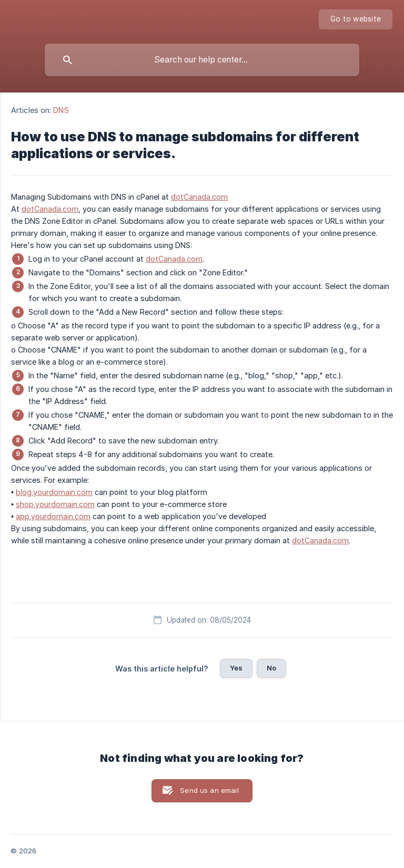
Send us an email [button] (209, 790)
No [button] (271, 668)
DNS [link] (60, 110)
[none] (355, 19)
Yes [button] (236, 668)
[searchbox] (202, 60)
